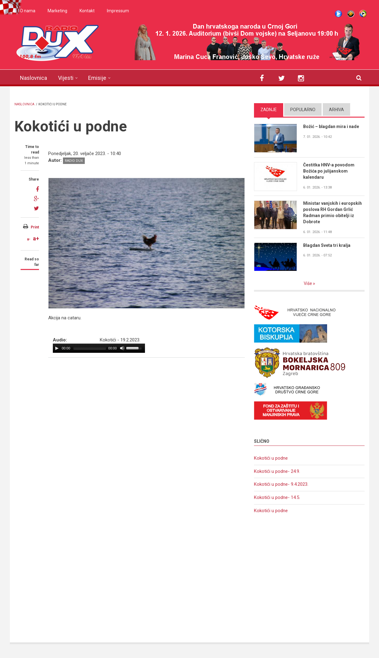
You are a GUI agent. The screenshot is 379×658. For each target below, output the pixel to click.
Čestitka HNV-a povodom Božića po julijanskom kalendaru (328, 171)
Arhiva (336, 109)
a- (28, 239)
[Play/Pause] (56, 348)
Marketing (57, 10)
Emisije (97, 78)
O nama (27, 10)
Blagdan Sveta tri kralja (326, 245)
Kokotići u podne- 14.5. (277, 497)
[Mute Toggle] (122, 348)
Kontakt (87, 10)
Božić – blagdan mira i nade (331, 126)
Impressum (118, 10)
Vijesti (65, 78)
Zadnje (268, 109)
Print (35, 227)
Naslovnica (33, 78)
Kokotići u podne (271, 458)
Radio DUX (74, 161)
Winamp (351, 14)
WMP (363, 14)
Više (308, 283)
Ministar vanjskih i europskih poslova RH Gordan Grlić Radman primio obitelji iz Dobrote (332, 212)
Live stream (338, 14)
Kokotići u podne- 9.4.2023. (281, 484)
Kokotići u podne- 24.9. (277, 471)
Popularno (302, 109)
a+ (36, 238)
